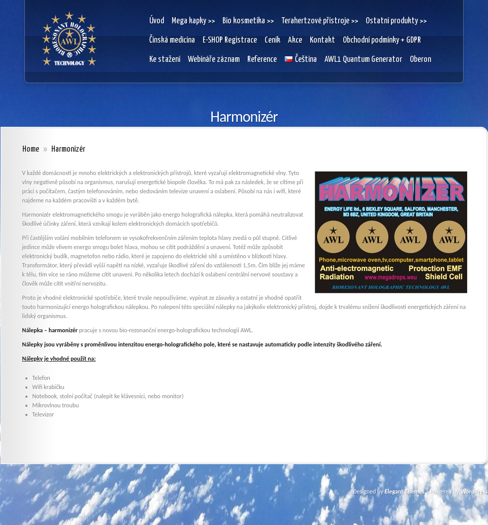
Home (30, 149)
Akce (295, 40)
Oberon (420, 59)
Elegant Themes (404, 491)
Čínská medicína (172, 40)
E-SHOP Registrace (230, 40)
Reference (262, 59)
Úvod (156, 21)
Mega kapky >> (193, 21)
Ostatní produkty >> (396, 21)
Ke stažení (164, 59)
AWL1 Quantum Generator (363, 59)
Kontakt (322, 40)
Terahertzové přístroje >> (319, 21)
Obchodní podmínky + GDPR (382, 40)
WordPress (474, 491)
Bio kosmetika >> (248, 21)
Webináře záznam (214, 59)
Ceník (272, 40)
